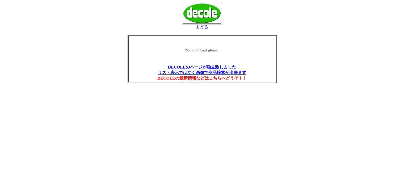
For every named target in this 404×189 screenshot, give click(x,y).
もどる (202, 27)
